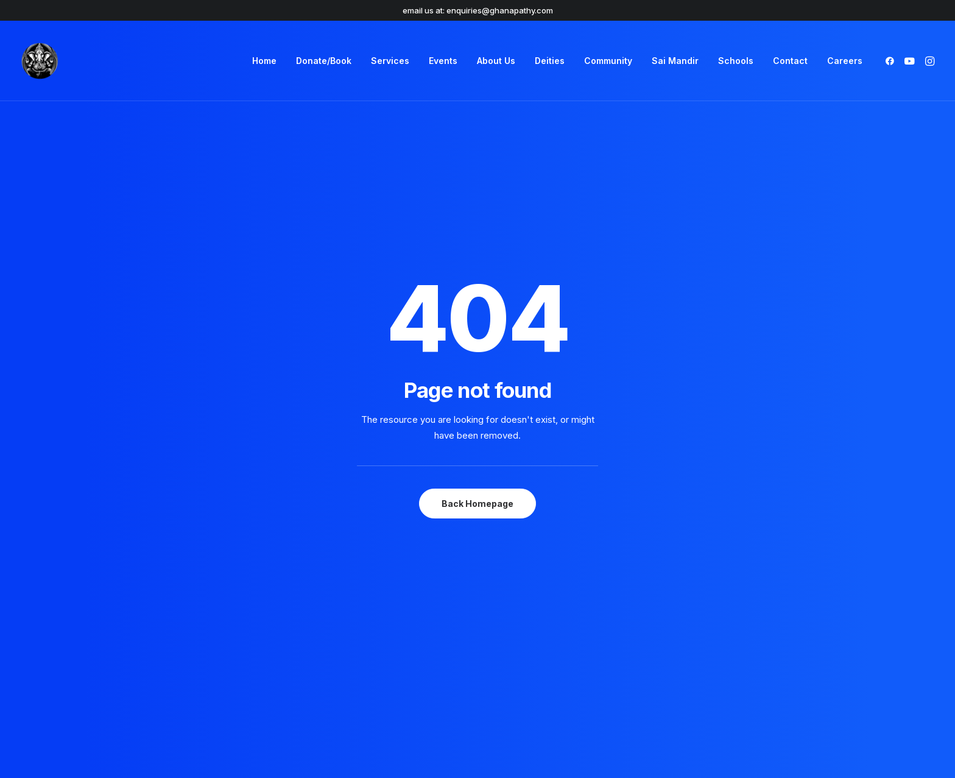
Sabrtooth (778, 748)
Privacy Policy (357, 576)
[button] (892, 61)
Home (264, 60)
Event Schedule (704, 576)
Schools (735, 60)
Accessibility (526, 608)
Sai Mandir (675, 60)
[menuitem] (264, 61)
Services (390, 60)
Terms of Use (356, 560)
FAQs (510, 560)
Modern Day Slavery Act (378, 592)
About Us (496, 60)
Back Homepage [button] (477, 334)
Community (608, 60)
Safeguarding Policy (369, 608)
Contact (790, 60)
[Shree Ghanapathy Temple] (39, 61)
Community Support (542, 576)
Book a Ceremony (708, 560)
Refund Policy (356, 624)
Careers (844, 60)
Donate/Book (323, 60)
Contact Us (524, 592)
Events (443, 60)
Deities (550, 60)
